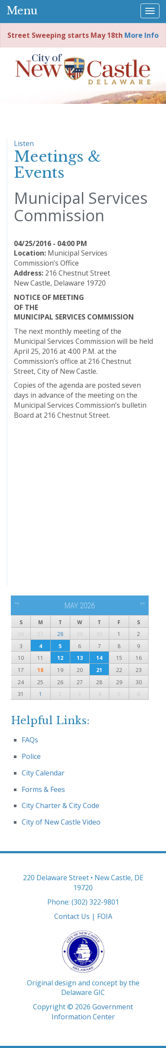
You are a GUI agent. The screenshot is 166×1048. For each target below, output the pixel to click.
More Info (141, 35)
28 (60, 634)
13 (80, 658)
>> (142, 603)
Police (31, 756)
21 (99, 670)
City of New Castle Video (61, 822)
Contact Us (72, 916)
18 (40, 670)
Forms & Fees (43, 789)
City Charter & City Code (60, 805)
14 (99, 658)
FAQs (30, 740)
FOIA (104, 916)
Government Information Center (92, 1011)
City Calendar (43, 773)
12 (60, 658)
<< (17, 603)
